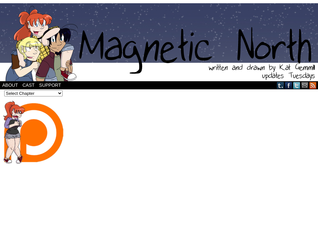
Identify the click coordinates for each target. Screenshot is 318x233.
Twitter (297, 85)
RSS (313, 85)
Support (50, 85)
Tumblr (280, 85)
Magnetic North (159, 42)
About (10, 85)
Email (305, 85)
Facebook (289, 85)
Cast (28, 85)
